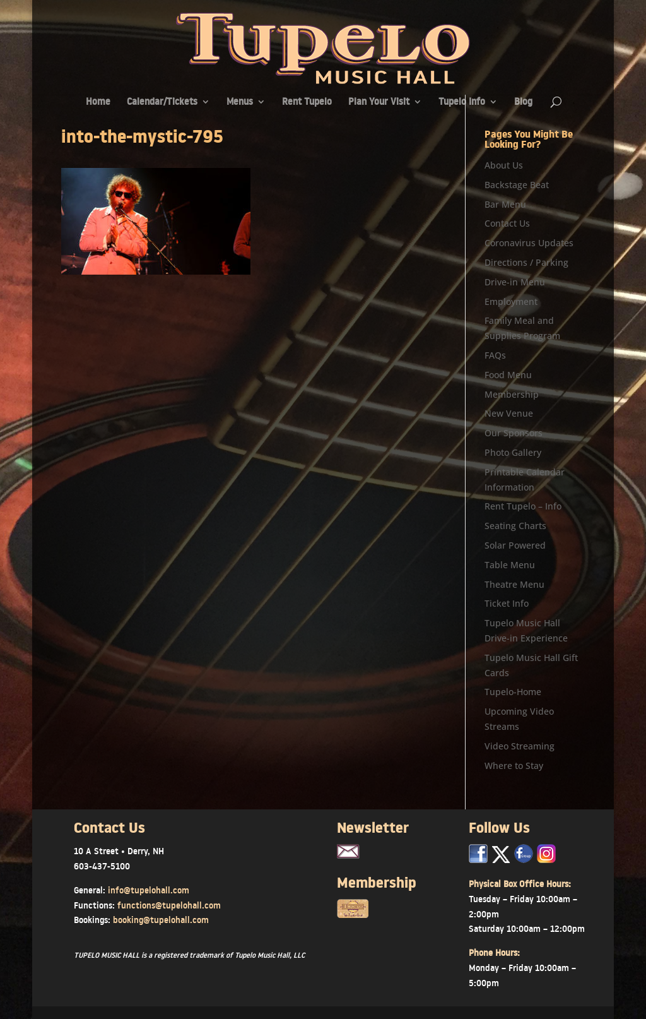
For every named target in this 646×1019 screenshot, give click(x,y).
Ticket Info (506, 603)
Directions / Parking (526, 262)
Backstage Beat (516, 185)
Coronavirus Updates (528, 243)
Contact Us (507, 223)
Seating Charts (515, 526)
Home (98, 102)
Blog (523, 102)
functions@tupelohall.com (169, 905)
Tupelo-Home (512, 692)
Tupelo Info (461, 102)
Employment (510, 301)
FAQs (495, 355)
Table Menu (509, 565)
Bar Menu (505, 204)
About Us (503, 165)
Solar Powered (515, 545)
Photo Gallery (512, 452)
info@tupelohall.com (148, 890)
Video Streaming (519, 746)
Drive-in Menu (514, 282)
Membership (511, 394)
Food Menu (508, 375)
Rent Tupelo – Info (522, 506)
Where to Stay (513, 766)
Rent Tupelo (307, 102)
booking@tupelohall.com (161, 920)
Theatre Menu (514, 584)
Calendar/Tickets (162, 102)
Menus (239, 102)
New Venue (508, 413)
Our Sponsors (513, 433)
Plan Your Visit (378, 102)
